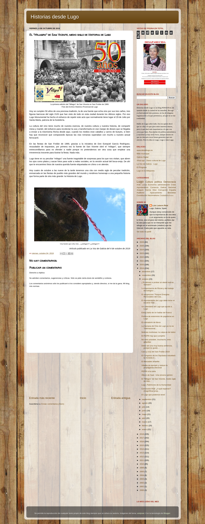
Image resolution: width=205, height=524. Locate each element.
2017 (142, 438)
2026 (142, 242)
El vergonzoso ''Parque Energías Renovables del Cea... (155, 295)
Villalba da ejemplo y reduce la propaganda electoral (155, 366)
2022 (142, 257)
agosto (145, 403)
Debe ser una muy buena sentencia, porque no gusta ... (157, 347)
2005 (142, 471)
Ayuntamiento (142, 187)
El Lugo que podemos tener (153, 395)
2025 (142, 246)
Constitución (142, 195)
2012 (142, 457)
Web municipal (143, 154)
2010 (142, 464)
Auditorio (140, 193)
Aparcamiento (156, 193)
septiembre (147, 399)
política (158, 182)
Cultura (149, 182)
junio (144, 411)
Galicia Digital (142, 157)
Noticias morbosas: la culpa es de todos (159, 332)
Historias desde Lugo (55, 17)
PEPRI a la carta (149, 371)
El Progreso (142, 167)
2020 (142, 264)
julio (144, 407)
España (172, 190)
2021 (142, 261)
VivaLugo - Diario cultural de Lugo (151, 160)
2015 (142, 445)
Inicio (83, 397)
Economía (152, 185)
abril (144, 418)
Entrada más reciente (42, 397)
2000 (142, 490)
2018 (142, 434)
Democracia (170, 182)
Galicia (163, 187)
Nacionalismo (153, 195)
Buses (171, 195)
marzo (145, 422)
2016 (142, 441)
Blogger (167, 513)
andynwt (140, 513)
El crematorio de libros (151, 322)
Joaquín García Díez (147, 190)
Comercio (154, 187)
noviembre (146, 275)
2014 (142, 449)
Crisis (173, 185)
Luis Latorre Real (160, 205)
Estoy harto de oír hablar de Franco (157, 312)
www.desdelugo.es (145, 150)
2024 (142, 250)
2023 (142, 253)
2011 (142, 460)
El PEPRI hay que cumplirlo (153, 336)
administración (164, 185)
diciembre (146, 271)
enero (144, 429)
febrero (145, 425)
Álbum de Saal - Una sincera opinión (157, 375)
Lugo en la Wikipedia (145, 171)
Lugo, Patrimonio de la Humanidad (156, 385)
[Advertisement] (79, 374)
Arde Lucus (142, 185)
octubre (145, 279)
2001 (142, 486)
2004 (142, 475)
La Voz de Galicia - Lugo (147, 164)
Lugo (140, 181)
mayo (144, 414)
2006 (142, 468)
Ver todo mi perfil (144, 232)
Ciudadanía (164, 195)
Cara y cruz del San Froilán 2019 (156, 352)
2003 (142, 479)
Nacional (172, 187)
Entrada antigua (120, 397)
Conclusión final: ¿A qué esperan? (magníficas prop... (156, 390)
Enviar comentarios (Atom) (52, 404)
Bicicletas (172, 193)
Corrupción (163, 190)
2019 (142, 268)
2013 (142, 453)
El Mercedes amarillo (150, 361)
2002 (142, 483)
